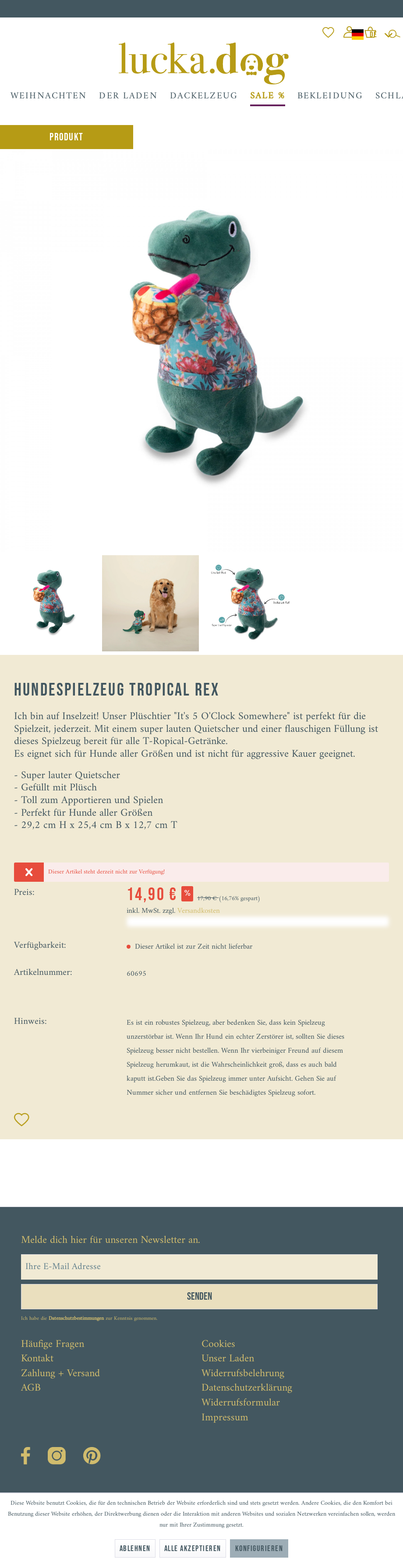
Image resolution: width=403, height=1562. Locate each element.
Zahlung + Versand (60, 1374)
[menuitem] (328, 30)
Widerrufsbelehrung (243, 1374)
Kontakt (37, 1359)
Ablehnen (135, 1549)
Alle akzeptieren (192, 1549)
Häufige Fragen (52, 1344)
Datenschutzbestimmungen (76, 1318)
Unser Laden (228, 1359)
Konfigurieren (259, 1549)
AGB (31, 1388)
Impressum (225, 1418)
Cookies (218, 1344)
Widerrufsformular (241, 1403)
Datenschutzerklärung (247, 1388)
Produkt (66, 137)
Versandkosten (198, 911)
